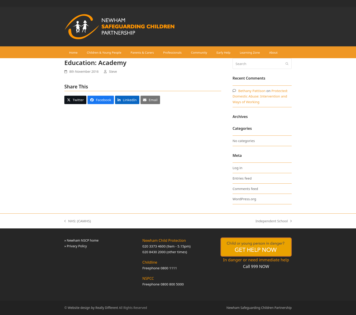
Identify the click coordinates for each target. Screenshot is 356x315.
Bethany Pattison (252, 90)
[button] (75, 100)
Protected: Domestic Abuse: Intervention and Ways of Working (260, 96)
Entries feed (242, 178)
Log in (237, 167)
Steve (113, 71)
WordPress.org (244, 199)
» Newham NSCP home (81, 240)
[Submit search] (287, 63)
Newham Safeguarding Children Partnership (259, 307)
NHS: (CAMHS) (77, 221)
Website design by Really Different (93, 307)
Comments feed (245, 188)
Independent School (274, 221)
